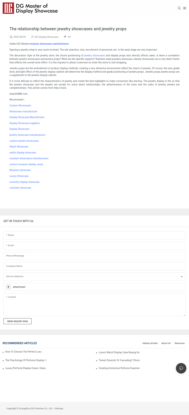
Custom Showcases (20, 105)
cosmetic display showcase (24, 182)
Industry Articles (150, 343)
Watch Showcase (18, 146)
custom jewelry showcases (24, 140)
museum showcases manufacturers (28, 158)
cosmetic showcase (20, 187)
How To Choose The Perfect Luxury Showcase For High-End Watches (23, 351)
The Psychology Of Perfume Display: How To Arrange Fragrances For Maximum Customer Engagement (25, 360)
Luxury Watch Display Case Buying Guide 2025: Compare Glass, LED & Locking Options (119, 352)
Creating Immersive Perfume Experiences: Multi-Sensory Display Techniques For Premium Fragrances (119, 368)
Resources (180, 343)
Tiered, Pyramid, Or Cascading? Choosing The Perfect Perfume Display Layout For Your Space (119, 360)
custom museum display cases (26, 164)
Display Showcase (19, 129)
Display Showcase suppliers (24, 123)
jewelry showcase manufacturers (27, 134)
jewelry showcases (94, 55)
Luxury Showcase (19, 176)
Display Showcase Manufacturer (26, 117)
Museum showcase (20, 170)
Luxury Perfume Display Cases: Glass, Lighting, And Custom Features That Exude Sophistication (25, 368)
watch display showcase (22, 152)
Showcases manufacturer (23, 111)
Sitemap (58, 408)
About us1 (166, 343)
